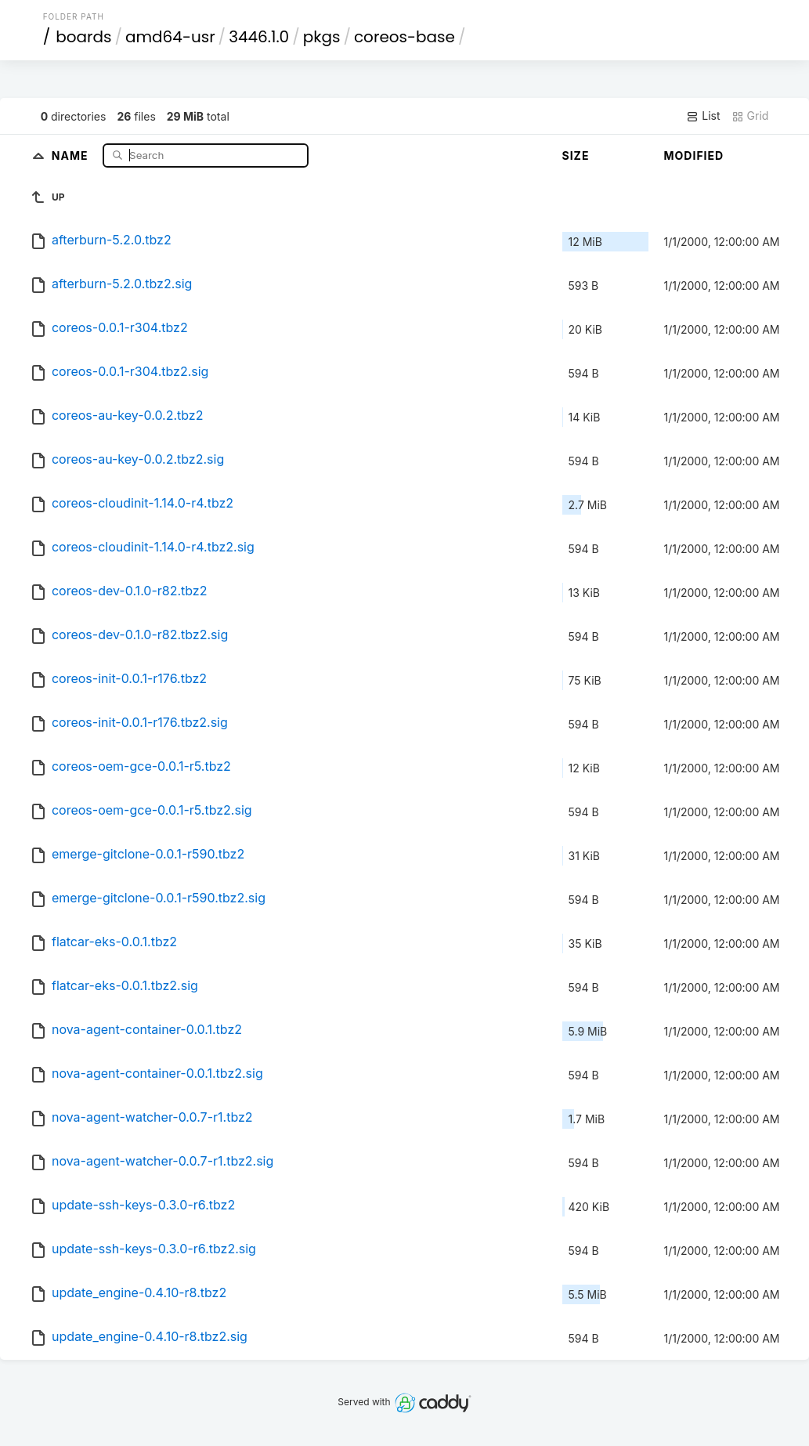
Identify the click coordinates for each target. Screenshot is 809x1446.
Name (72, 154)
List (703, 116)
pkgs (322, 37)
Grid (750, 116)
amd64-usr (170, 37)
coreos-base (404, 37)
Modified (694, 155)
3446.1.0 (259, 37)
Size (576, 155)
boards (83, 37)
